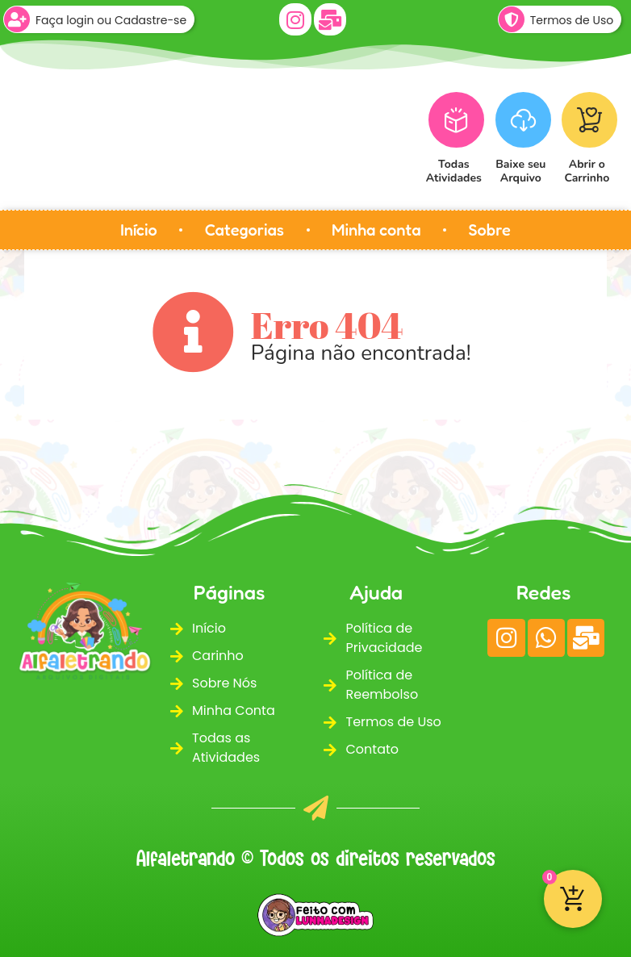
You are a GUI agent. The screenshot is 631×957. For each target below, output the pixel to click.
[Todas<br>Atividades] (456, 120)
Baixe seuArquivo (520, 171)
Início (138, 230)
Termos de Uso (572, 20)
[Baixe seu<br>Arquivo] (523, 120)
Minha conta (376, 230)
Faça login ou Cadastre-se (111, 20)
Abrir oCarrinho (587, 171)
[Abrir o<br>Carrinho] (589, 120)
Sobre (490, 230)
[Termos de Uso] (511, 19)
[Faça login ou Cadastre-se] (17, 19)
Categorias (244, 230)
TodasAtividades (454, 171)
